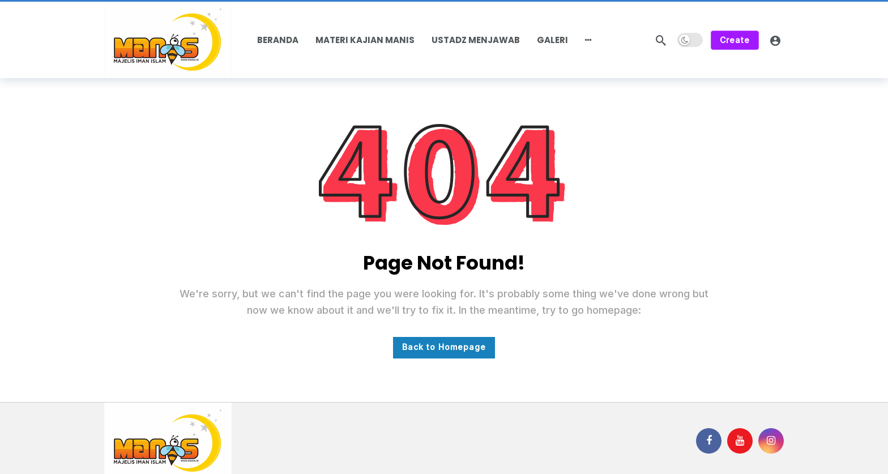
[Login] (775, 40)
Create (735, 40)
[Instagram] (771, 441)
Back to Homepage (444, 347)
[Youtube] (740, 441)
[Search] (660, 40)
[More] (588, 40)
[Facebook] (709, 441)
